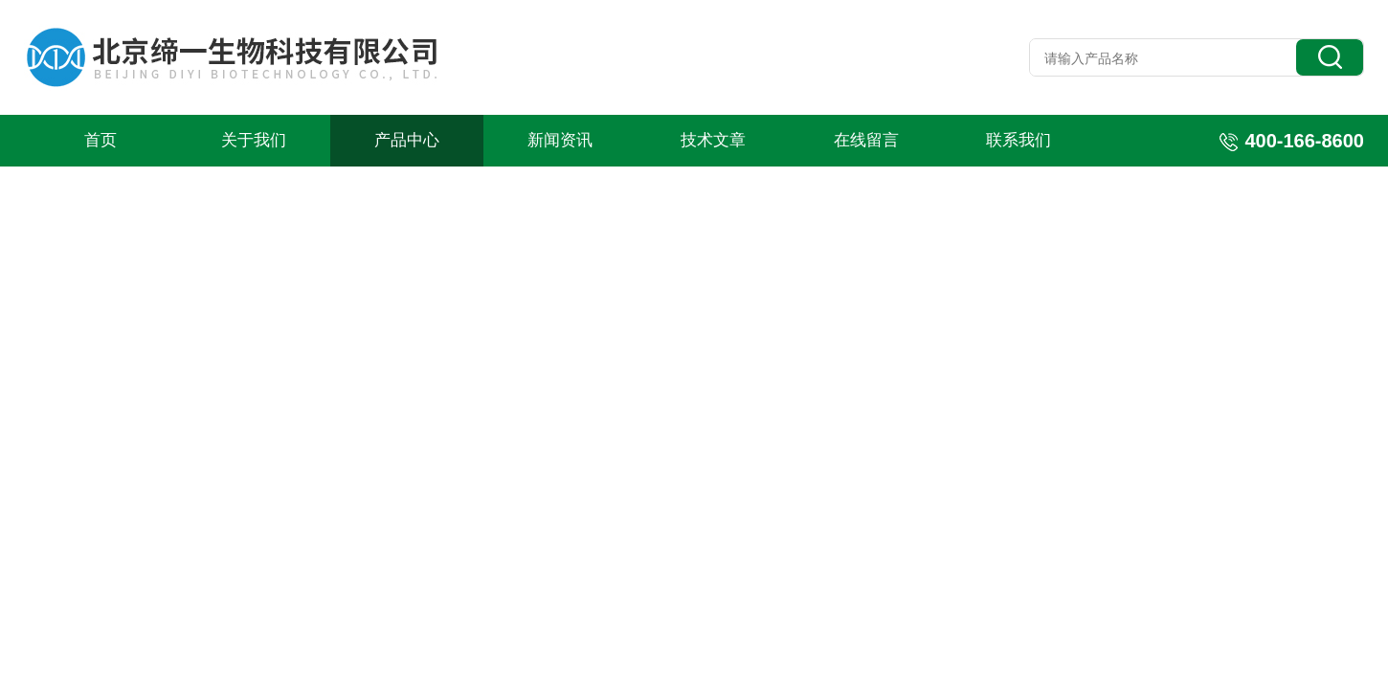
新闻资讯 (560, 140)
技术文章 (713, 140)
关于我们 (253, 140)
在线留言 (866, 140)
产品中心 (406, 140)
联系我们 (1018, 140)
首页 (100, 140)
